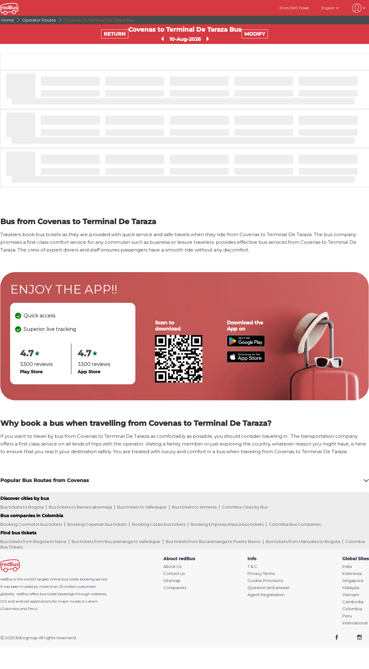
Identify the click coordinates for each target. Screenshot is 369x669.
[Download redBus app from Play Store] (246, 345)
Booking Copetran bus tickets (97, 524)
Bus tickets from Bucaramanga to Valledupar (116, 541)
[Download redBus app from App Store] (246, 361)
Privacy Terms (261, 574)
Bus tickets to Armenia (194, 507)
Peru (347, 616)
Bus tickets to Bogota (22, 507)
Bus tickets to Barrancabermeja (80, 507)
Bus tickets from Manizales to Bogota (303, 541)
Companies (174, 588)
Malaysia (350, 588)
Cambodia (352, 602)
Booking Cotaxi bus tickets (158, 524)
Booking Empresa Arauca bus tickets (227, 524)
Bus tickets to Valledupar (142, 507)
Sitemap (172, 581)
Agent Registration (266, 595)
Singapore (352, 581)
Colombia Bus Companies (295, 524)
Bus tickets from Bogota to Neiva (33, 541)
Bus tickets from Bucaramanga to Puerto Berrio (213, 541)
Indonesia (352, 574)
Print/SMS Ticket (294, 8)
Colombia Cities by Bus (245, 507)
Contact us (174, 574)
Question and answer (268, 588)
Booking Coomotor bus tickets (31, 524)
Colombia (352, 609)
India (347, 566)
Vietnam (350, 595)
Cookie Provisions (265, 581)
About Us (172, 566)
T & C (252, 566)
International (354, 623)
